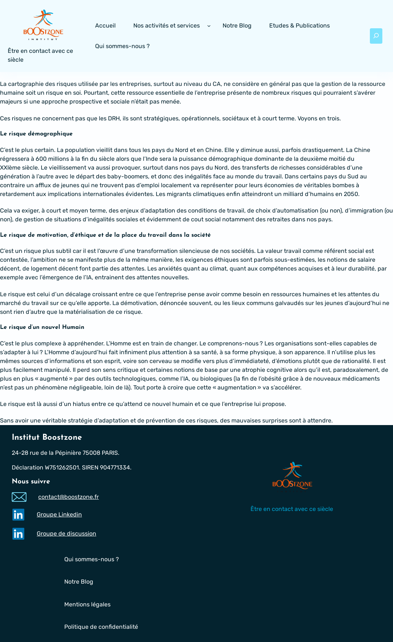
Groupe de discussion (66, 533)
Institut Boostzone (47, 438)
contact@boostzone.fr (68, 496)
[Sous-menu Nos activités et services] (209, 26)
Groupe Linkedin (59, 514)
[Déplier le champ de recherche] (376, 36)
